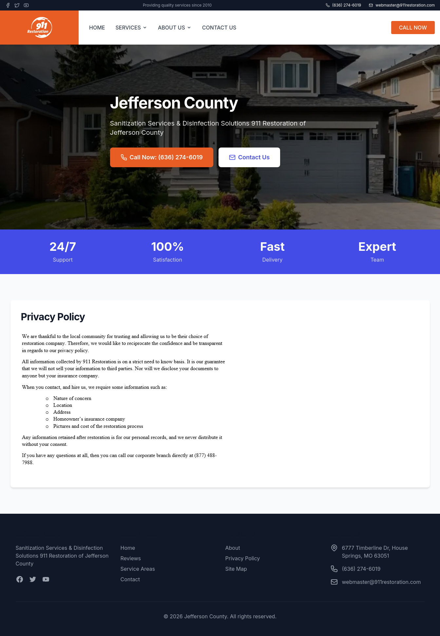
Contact (130, 579)
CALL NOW (413, 27)
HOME (97, 27)
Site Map (236, 569)
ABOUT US (175, 27)
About (232, 548)
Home (128, 548)
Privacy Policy (242, 558)
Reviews (131, 558)
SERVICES (131, 27)
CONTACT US (219, 27)
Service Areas (138, 569)
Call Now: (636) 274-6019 (162, 157)
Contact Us (249, 157)
